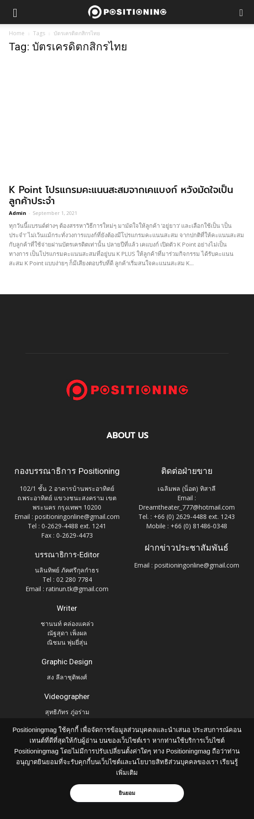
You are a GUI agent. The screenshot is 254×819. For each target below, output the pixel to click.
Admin (17, 213)
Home (17, 33)
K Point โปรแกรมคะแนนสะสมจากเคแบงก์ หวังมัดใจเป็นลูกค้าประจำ (121, 195)
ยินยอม (127, 793)
